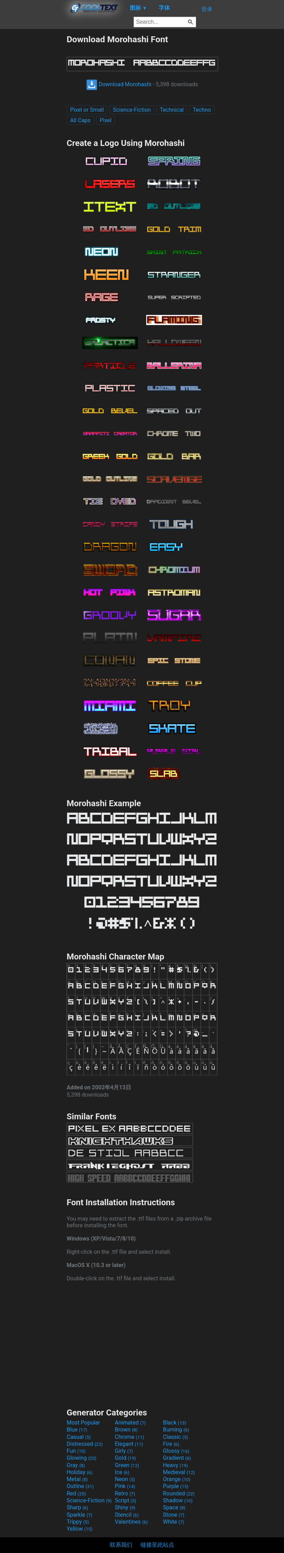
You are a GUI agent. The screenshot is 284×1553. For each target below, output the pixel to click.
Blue (77, 1429)
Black (174, 1422)
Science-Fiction (132, 109)
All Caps (80, 120)
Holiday (79, 1472)
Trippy (78, 1521)
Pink (125, 1486)
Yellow (79, 1528)
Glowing (81, 1458)
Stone (173, 1514)
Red (76, 1493)
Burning (176, 1429)
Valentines (131, 1521)
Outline (80, 1486)
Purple (175, 1486)
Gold (125, 1458)
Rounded (179, 1493)
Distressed (85, 1444)
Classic (175, 1437)
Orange (176, 1479)
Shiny (125, 1507)
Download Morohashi (118, 84)
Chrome (129, 1437)
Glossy (176, 1451)
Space (174, 1507)
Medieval (179, 1472)
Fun (76, 1451)
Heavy (175, 1465)
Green (127, 1465)
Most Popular (83, 1422)
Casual (79, 1437)
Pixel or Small (87, 109)
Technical (172, 109)
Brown (126, 1429)
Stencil (127, 1514)
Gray (76, 1465)
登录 (206, 9)
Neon (125, 1479)
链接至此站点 (157, 1544)
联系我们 (121, 1544)
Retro (125, 1493)
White (173, 1521)
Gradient (177, 1458)
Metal (77, 1479)
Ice (122, 1472)
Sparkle (79, 1514)
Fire (171, 1444)
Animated (130, 1422)
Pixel (106, 120)
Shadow (178, 1500)
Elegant (129, 1444)
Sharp (77, 1507)
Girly (124, 1451)
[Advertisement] (33, 139)
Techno (202, 109)
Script (125, 1500)
